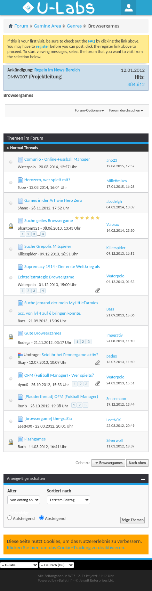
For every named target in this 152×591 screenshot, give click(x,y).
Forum (22, 26)
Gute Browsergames (42, 333)
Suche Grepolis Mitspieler (47, 246)
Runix (22, 406)
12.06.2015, (120, 166)
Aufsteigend (21, 518)
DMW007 (17, 77)
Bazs (21, 320)
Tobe (22, 187)
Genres (74, 26)
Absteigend (52, 518)
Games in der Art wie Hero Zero (53, 200)
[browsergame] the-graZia (48, 418)
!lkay (22, 362)
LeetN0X (25, 426)
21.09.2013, (120, 315)
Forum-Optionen (88, 110)
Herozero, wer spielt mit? (47, 179)
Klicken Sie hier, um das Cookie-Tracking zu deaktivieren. (66, 547)
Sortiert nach (59, 490)
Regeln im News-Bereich (57, 69)
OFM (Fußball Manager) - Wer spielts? (59, 375)
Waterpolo (27, 166)
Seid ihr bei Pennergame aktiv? (70, 354)
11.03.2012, (120, 446)
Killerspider (27, 254)
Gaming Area (47, 26)
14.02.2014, (120, 230)
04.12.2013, (120, 281)
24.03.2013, (120, 383)
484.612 (136, 84)
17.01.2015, (120, 186)
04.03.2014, (120, 207)
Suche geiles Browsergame (48, 220)
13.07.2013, (120, 362)
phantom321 (29, 228)
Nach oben (137, 463)
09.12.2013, (120, 253)
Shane (23, 208)
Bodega (24, 342)
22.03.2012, (120, 425)
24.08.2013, (120, 341)
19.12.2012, (120, 404)
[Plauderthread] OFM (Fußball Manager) (61, 396)
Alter (12, 490)
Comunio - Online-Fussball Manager (57, 159)
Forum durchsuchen (124, 110)
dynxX (23, 384)
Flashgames (35, 439)
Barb (22, 446)
